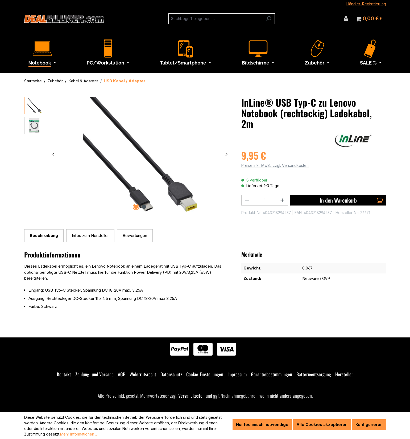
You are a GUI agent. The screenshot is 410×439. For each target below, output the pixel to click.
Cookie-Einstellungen (204, 374)
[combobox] (215, 18)
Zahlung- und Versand (94, 374)
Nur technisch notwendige (262, 424)
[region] (127, 154)
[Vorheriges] (53, 154)
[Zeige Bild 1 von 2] (136, 207)
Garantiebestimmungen (271, 374)
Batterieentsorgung (313, 374)
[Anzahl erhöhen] (282, 200)
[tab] (44, 235)
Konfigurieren (369, 424)
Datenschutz (171, 374)
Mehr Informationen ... (79, 434)
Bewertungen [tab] (135, 235)
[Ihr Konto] (345, 18)
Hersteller (344, 374)
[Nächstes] (226, 154)
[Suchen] (268, 18)
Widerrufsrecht (143, 374)
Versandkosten (191, 395)
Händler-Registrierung (366, 3)
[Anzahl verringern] (246, 200)
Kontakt (64, 374)
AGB (121, 374)
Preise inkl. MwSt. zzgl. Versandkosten (275, 165)
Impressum (237, 374)
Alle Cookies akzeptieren (321, 424)
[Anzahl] (265, 200)
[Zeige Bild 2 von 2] (144, 207)
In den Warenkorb (351, 200)
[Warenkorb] (369, 18)
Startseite (33, 80)
